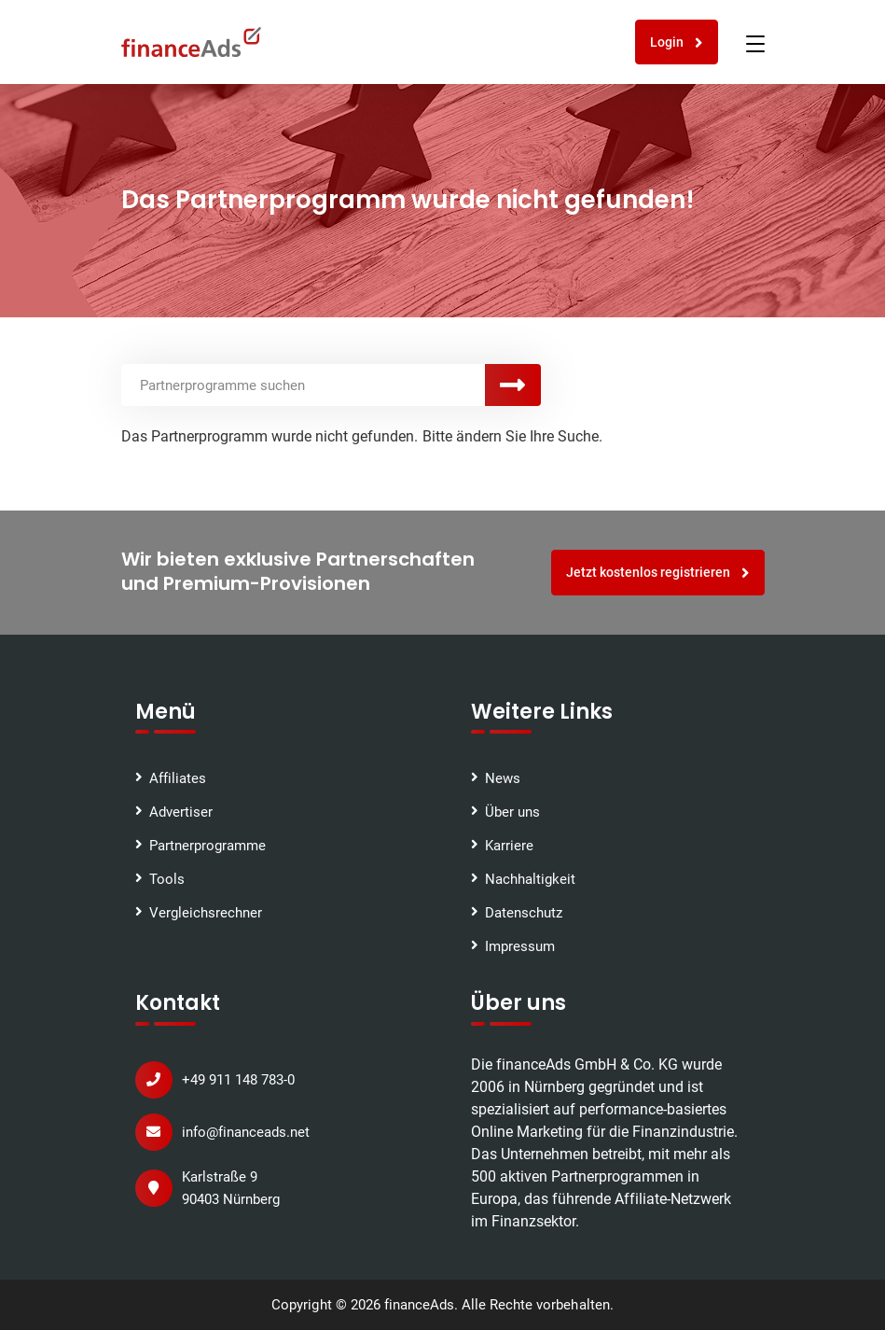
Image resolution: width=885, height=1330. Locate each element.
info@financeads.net (246, 1132)
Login (676, 42)
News (502, 778)
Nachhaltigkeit (530, 879)
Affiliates (177, 778)
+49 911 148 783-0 (238, 1079)
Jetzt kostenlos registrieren (658, 573)
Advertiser (181, 812)
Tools (167, 879)
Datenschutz (523, 912)
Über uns (512, 812)
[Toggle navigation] (755, 43)
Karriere (509, 845)
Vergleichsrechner (205, 912)
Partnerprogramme (207, 845)
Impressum (520, 946)
